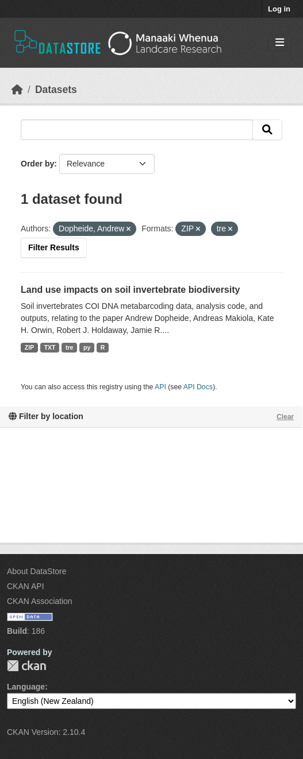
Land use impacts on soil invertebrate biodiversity (130, 290)
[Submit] (267, 129)
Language (26, 686)
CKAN (26, 666)
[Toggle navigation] (280, 42)
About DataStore (37, 571)
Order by (37, 163)
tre (69, 347)
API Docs (198, 387)
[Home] (17, 89)
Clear (285, 417)
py (86, 347)
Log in (279, 9)
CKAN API (25, 586)
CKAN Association (39, 601)
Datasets (56, 89)
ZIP (29, 347)
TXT (50, 347)
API (160, 387)
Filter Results (53, 247)
